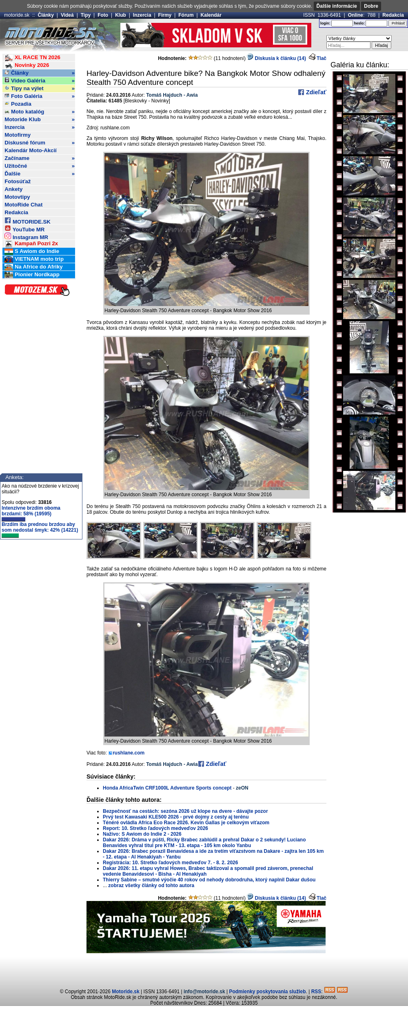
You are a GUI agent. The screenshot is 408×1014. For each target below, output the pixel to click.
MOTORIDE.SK (27, 220)
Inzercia (142, 15)
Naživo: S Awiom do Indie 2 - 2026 (142, 834)
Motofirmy (17, 135)
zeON (242, 788)
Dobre (371, 6)
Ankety (13, 189)
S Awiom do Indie (31, 251)
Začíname (39, 158)
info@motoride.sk (204, 991)
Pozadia (17, 104)
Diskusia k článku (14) (276, 58)
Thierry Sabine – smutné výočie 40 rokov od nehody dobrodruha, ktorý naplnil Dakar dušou (209, 880)
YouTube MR (24, 228)
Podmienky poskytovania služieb (267, 991)
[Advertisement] (204, 969)
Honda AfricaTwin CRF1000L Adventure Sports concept (167, 788)
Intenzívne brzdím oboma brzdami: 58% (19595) (31, 513)
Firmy (165, 15)
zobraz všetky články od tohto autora (151, 885)
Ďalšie (39, 174)
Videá (67, 15)
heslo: (359, 23)
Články (46, 15)
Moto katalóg (39, 112)
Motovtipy (17, 197)
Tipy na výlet (39, 88)
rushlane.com (128, 753)
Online (355, 15)
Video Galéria (39, 81)
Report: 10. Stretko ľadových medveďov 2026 (155, 828)
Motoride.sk (125, 991)
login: (325, 23)
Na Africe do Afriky (33, 267)
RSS (316, 991)
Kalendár (211, 15)
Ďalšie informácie (337, 6)
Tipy (86, 15)
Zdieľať (315, 92)
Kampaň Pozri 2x (31, 243)
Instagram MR (26, 236)
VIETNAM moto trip (34, 259)
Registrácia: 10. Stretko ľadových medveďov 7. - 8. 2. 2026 (170, 862)
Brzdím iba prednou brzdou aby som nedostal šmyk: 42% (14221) (40, 529)
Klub (120, 15)
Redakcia (393, 15)
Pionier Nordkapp (32, 274)
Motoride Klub (39, 119)
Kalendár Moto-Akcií (30, 150)
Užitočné (39, 166)
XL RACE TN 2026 (32, 57)
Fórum (185, 15)
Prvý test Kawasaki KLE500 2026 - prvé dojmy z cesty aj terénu (176, 817)
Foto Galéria (39, 96)
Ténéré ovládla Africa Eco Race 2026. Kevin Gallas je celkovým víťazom (186, 822)
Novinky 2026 (26, 65)
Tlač (321, 58)
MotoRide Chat (23, 205)
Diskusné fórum (39, 143)
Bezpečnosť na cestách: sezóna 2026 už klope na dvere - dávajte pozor (185, 811)
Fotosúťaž (17, 181)
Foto (103, 15)
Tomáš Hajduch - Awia (171, 95)
